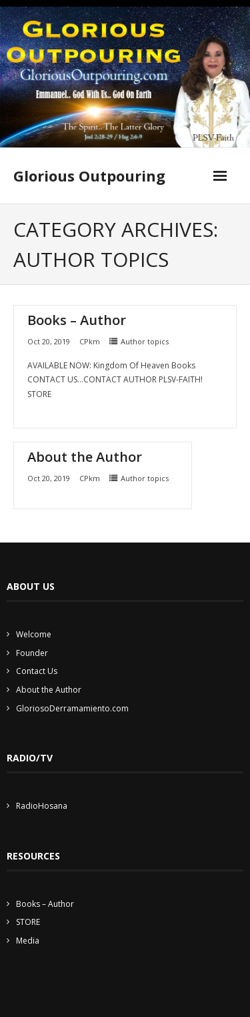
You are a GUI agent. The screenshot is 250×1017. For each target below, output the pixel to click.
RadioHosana (41, 805)
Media (27, 940)
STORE (28, 922)
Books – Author (76, 320)
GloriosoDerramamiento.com (72, 708)
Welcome (33, 634)
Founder (32, 653)
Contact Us (36, 671)
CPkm (89, 341)
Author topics (145, 341)
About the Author (84, 457)
